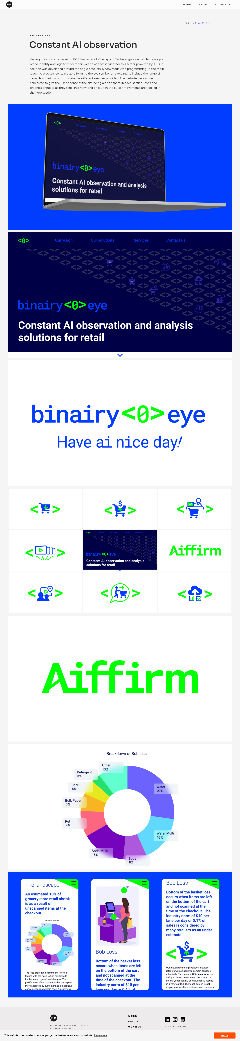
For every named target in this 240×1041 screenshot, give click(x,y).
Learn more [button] (100, 1035)
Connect (223, 4)
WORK (187, 4)
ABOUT (204, 4)
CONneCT (136, 1027)
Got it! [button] (224, 1035)
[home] (9, 4)
